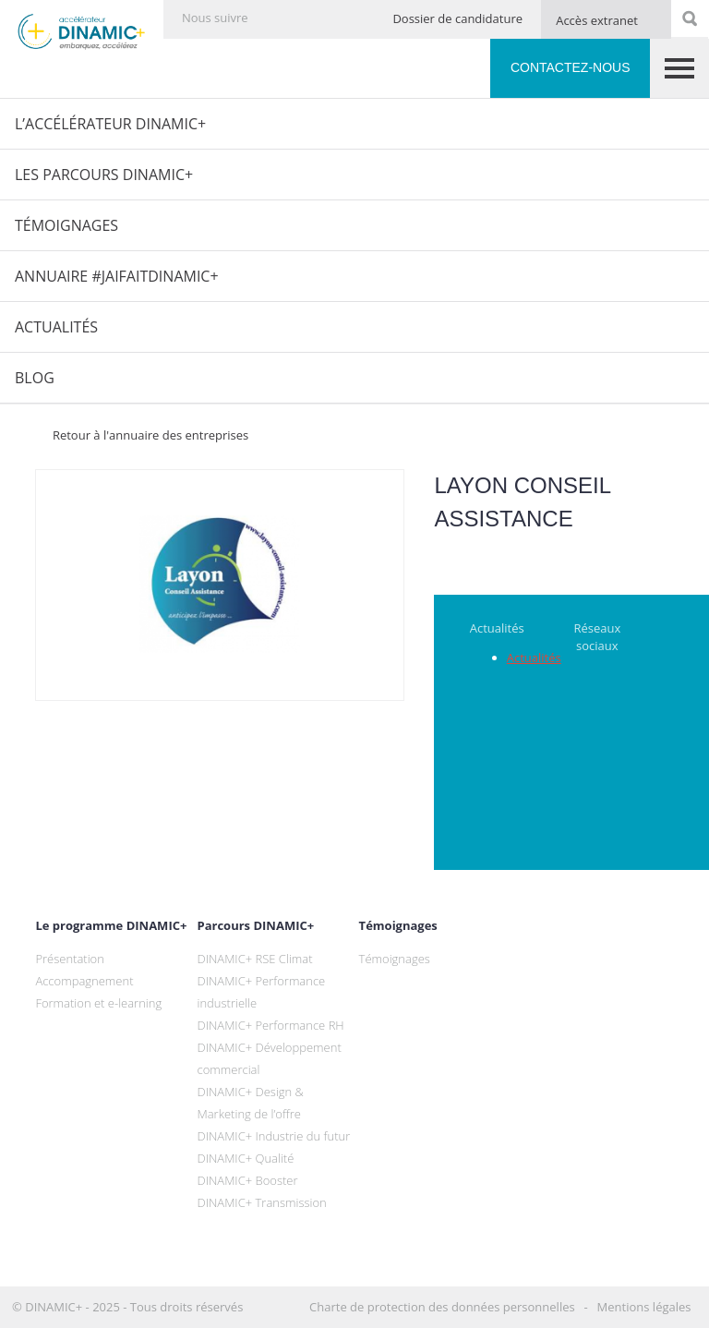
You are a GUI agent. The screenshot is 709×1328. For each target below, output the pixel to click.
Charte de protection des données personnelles (442, 1306)
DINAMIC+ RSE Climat (255, 958)
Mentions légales (644, 1306)
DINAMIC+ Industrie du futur (274, 1136)
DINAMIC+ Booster (248, 1180)
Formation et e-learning (98, 1003)
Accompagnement (84, 980)
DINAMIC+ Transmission (262, 1202)
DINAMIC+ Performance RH (271, 1025)
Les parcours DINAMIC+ (104, 174)
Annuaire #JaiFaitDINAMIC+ (117, 276)
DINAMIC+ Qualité (246, 1158)
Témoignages (66, 225)
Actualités (56, 327)
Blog (34, 378)
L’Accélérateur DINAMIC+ (110, 124)
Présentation (69, 958)
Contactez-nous (571, 67)
